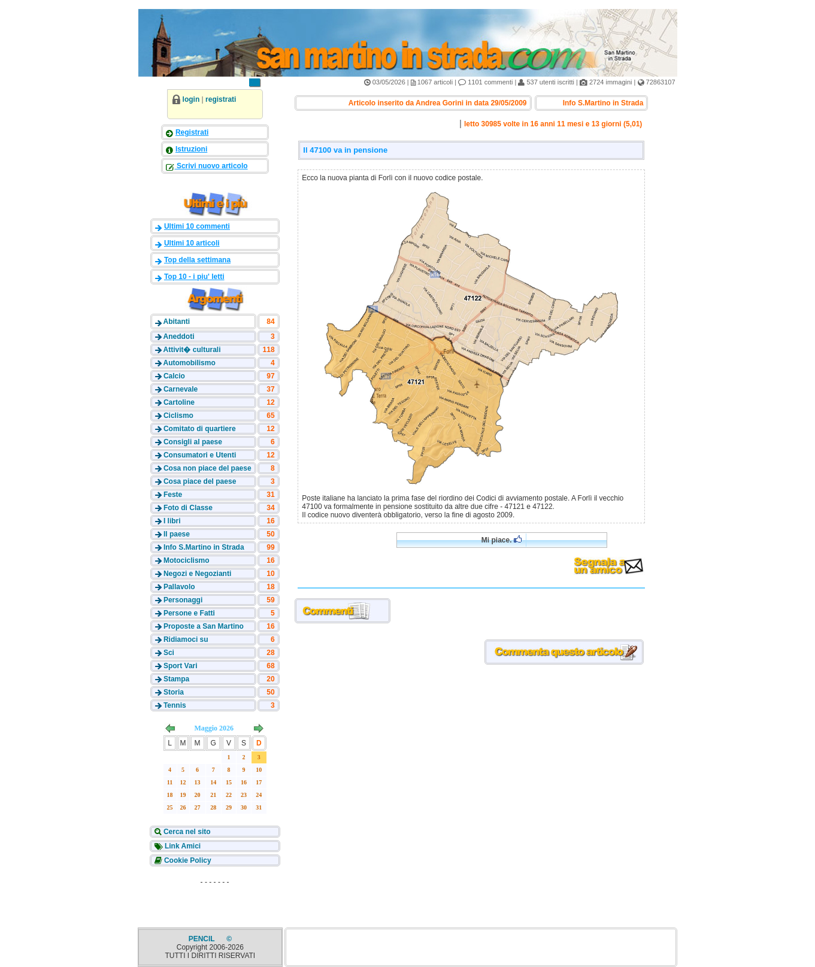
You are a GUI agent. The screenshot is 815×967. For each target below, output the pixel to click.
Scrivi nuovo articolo (211, 166)
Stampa (176, 679)
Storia (173, 692)
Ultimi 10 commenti (197, 226)
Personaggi (182, 600)
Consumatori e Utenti (199, 455)
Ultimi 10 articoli (192, 243)
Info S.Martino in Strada (203, 547)
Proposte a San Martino (203, 626)
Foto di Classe (188, 508)
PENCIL (203, 939)
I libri (172, 521)
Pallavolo (179, 587)
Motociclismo (186, 560)
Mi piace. (501, 539)
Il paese (176, 534)
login (191, 99)
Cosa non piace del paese (207, 468)
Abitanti (176, 321)
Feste (172, 494)
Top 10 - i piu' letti (194, 276)
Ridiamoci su (185, 639)
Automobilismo (189, 363)
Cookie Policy (186, 860)
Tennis (174, 705)
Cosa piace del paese (199, 481)
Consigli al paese (192, 442)
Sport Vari (180, 666)
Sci (168, 652)
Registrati (191, 132)
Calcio (174, 376)
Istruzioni (191, 149)
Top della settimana (197, 260)
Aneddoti (178, 336)
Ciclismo (178, 415)
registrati (220, 99)
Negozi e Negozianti (197, 573)
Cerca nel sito (186, 831)
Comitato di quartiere (199, 429)
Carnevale (180, 389)
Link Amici (182, 846)
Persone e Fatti (189, 613)
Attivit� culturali (191, 349)
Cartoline (179, 402)
